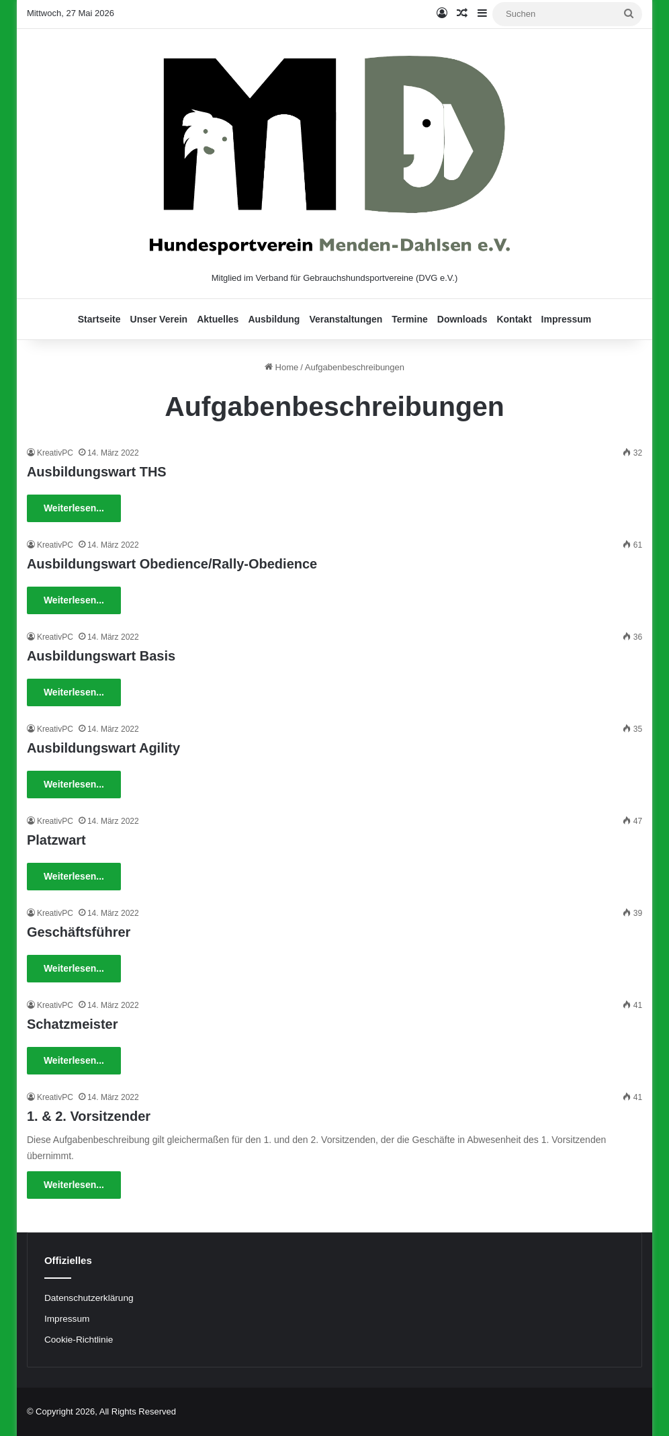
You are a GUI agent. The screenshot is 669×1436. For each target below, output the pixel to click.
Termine (409, 319)
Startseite (99, 319)
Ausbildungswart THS (97, 471)
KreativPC (55, 453)
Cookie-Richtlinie (78, 1340)
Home (281, 367)
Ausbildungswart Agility (103, 748)
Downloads (462, 319)
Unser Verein (159, 319)
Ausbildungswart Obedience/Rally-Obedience (172, 563)
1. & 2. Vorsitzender (88, 1116)
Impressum (566, 319)
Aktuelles (217, 319)
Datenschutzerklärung (89, 1298)
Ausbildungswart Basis (101, 655)
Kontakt (513, 319)
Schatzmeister (72, 1024)
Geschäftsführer (79, 932)
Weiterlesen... (74, 508)
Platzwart (56, 840)
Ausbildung (274, 319)
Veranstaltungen (345, 319)
